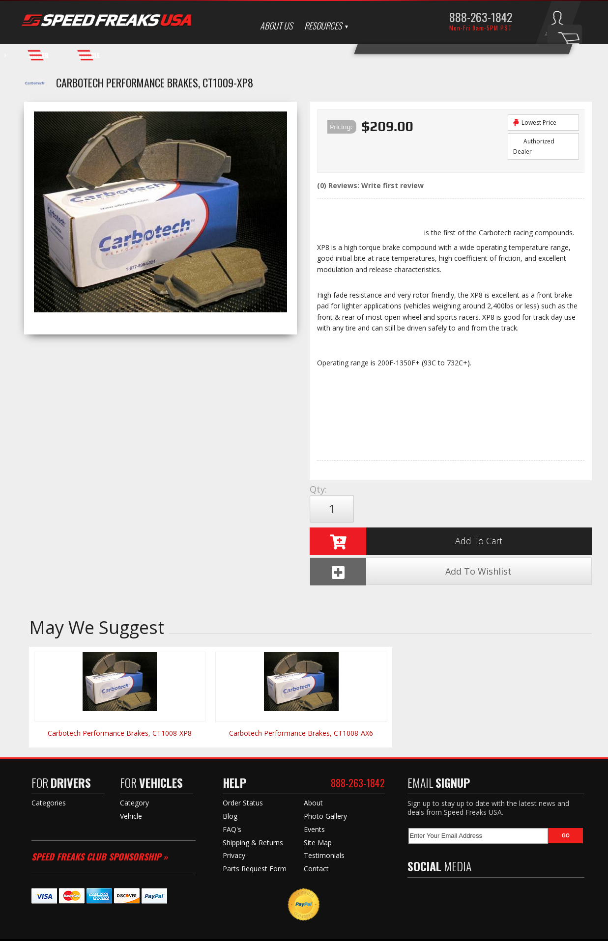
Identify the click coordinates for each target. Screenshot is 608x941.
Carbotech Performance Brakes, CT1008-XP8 (120, 679)
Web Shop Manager (400, 931)
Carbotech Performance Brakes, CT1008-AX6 (301, 679)
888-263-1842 (480, 17)
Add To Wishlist (524, 509)
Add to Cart (406, 509)
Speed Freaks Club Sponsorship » (99, 802)
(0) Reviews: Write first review (370, 185)
